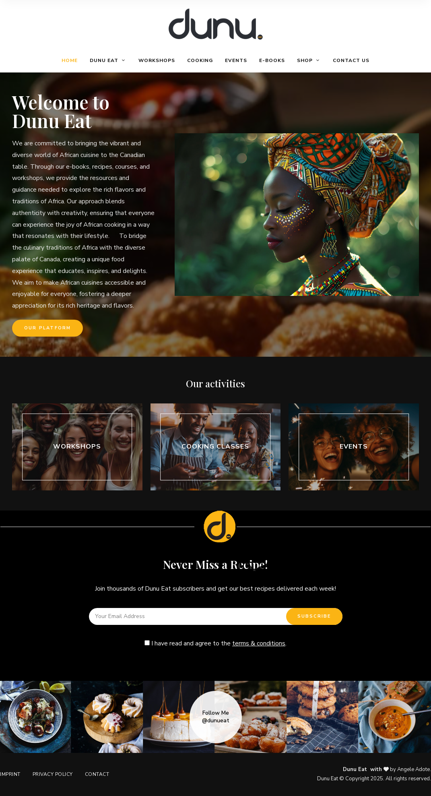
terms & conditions (258, 643)
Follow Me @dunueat (215, 716)
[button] (47, 328)
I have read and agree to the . (215, 643)
